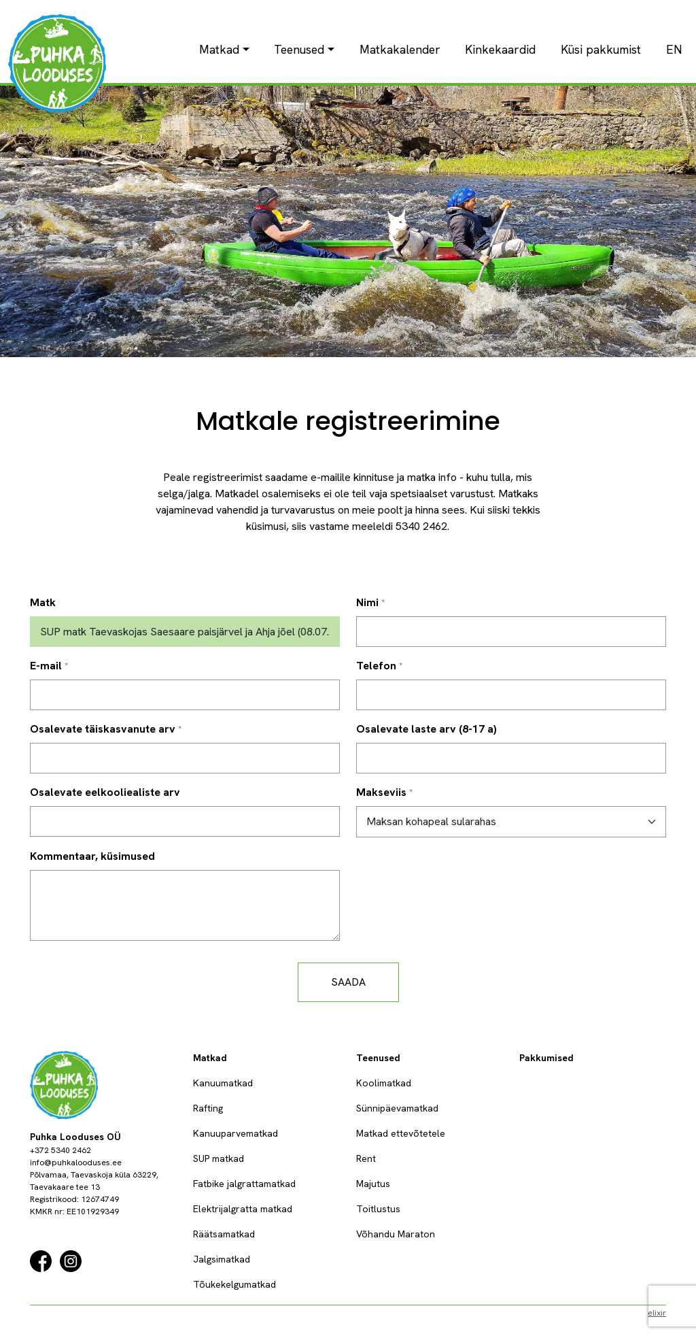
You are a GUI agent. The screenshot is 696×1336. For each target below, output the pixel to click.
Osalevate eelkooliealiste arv (105, 792)
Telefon (376, 665)
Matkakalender (400, 49)
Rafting (208, 1108)
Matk (43, 602)
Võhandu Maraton (395, 1234)
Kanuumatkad (223, 1083)
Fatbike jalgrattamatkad (244, 1184)
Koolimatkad (383, 1083)
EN (674, 49)
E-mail (46, 665)
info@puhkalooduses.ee (76, 1162)
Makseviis (381, 792)
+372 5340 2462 (60, 1150)
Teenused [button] (299, 49)
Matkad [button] (219, 49)
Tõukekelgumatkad (234, 1284)
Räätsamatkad (224, 1234)
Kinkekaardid (500, 49)
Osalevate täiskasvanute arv (102, 729)
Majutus (373, 1184)
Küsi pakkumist (601, 49)
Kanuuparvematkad (235, 1133)
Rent (366, 1158)
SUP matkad (218, 1158)
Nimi (367, 602)
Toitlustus (378, 1209)
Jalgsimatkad (221, 1259)
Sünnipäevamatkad (397, 1108)
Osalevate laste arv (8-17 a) (426, 729)
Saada (348, 982)
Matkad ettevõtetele (400, 1133)
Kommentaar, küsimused (92, 856)
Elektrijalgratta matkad (242, 1209)
